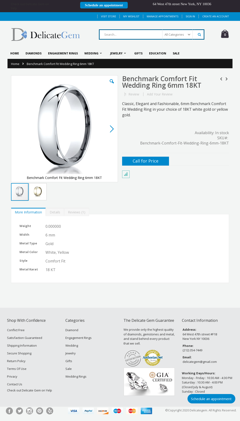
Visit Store (108, 16)
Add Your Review (159, 94)
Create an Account (215, 16)
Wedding (71, 345)
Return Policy (16, 361)
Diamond (71, 330)
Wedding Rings (75, 376)
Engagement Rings (78, 338)
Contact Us (14, 384)
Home (15, 64)
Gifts (68, 361)
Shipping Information (22, 345)
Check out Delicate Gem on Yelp (29, 390)
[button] (112, 85)
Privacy (12, 376)
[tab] (28, 211)
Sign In (190, 16)
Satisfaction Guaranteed (24, 338)
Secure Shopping (19, 353)
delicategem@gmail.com (200, 362)
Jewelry (70, 353)
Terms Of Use (16, 369)
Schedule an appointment (104, 5)
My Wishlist (131, 16)
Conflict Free (16, 330)
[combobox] (151, 34)
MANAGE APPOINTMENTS (162, 16)
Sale (68, 369)
